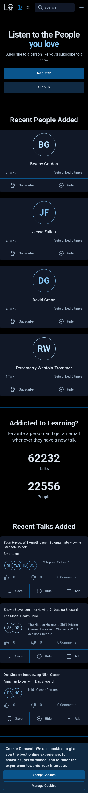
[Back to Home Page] (8, 6)
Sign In (44, 87)
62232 (44, 458)
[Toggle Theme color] (20, 7)
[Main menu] (81, 7)
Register (44, 73)
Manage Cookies (44, 786)
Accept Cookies (44, 775)
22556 (44, 486)
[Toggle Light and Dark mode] (28, 7)
